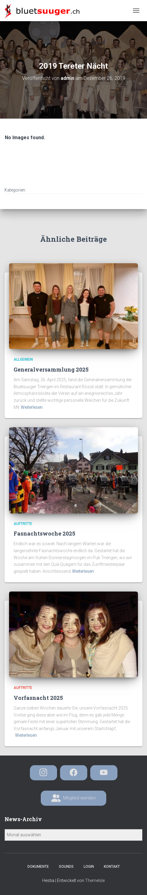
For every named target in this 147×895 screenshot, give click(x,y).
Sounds (66, 866)
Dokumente (38, 866)
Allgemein (23, 359)
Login (89, 866)
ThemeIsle (95, 880)
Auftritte (23, 524)
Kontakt (112, 866)
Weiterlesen (32, 407)
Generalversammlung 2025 (51, 369)
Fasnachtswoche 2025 (44, 533)
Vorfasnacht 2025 (38, 697)
